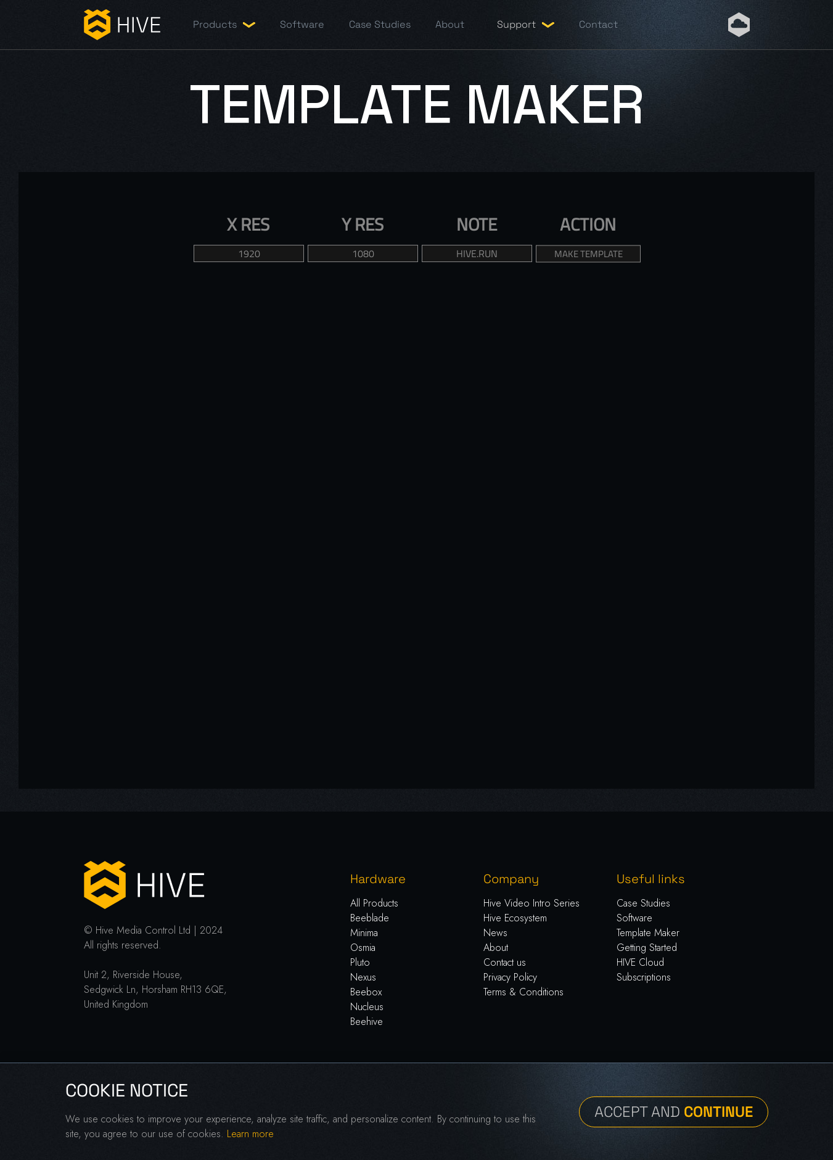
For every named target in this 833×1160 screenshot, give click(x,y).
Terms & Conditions (523, 992)
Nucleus (367, 1007)
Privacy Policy (510, 977)
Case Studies (380, 24)
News (495, 933)
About (449, 24)
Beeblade (369, 918)
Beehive (366, 1021)
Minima (364, 933)
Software (302, 24)
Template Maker (648, 933)
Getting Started (647, 947)
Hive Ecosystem (515, 918)
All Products (374, 903)
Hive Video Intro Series (531, 903)
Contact (598, 24)
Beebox (366, 992)
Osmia (362, 947)
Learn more (250, 1134)
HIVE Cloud (640, 962)
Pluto (360, 962)
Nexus (363, 977)
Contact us (504, 962)
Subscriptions (644, 977)
